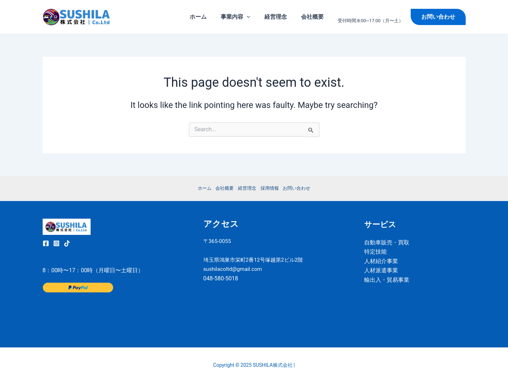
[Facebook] (46, 243)
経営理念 (280, 16)
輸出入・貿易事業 (386, 279)
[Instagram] (56, 243)
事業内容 (242, 17)
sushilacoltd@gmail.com (234, 278)
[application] (253, 17)
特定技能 (375, 251)
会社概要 (313, 16)
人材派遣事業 (381, 270)
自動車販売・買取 (386, 242)
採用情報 (271, 188)
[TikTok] (67, 243)
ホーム (208, 16)
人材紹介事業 (381, 261)
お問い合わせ (301, 188)
